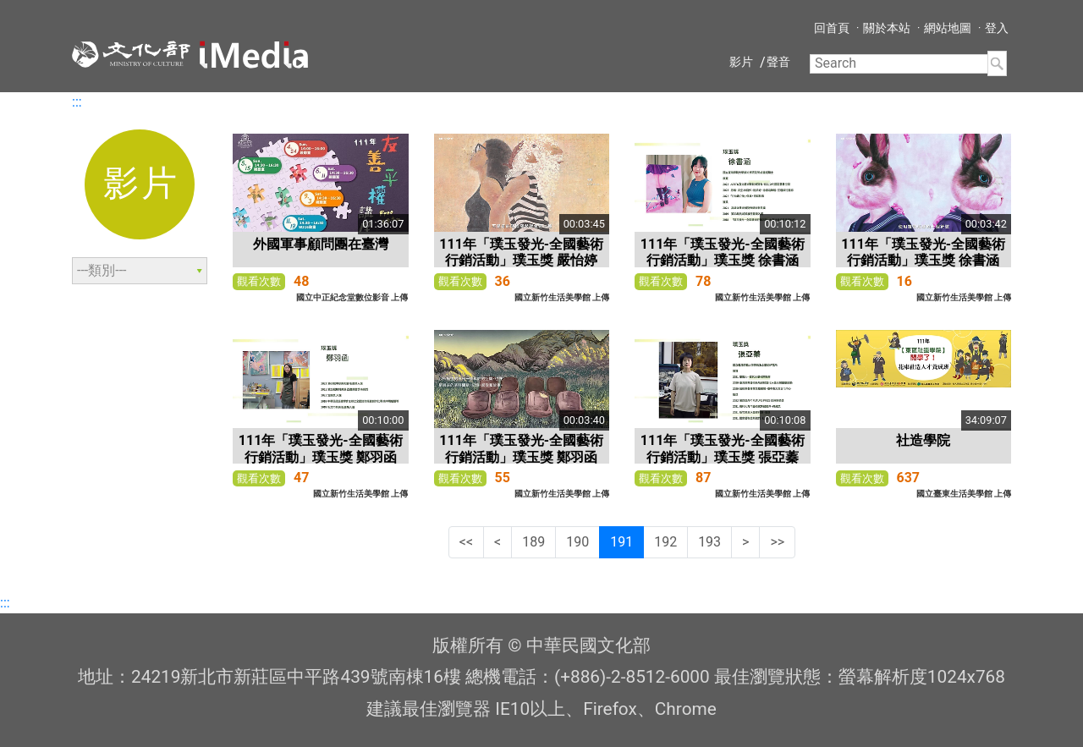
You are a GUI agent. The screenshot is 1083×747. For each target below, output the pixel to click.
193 (709, 542)
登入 (997, 28)
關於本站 (886, 28)
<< (466, 542)
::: (77, 102)
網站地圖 (947, 28)
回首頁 (831, 28)
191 (621, 542)
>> (777, 542)
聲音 (778, 62)
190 (577, 542)
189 (533, 542)
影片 (741, 62)
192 (665, 542)
